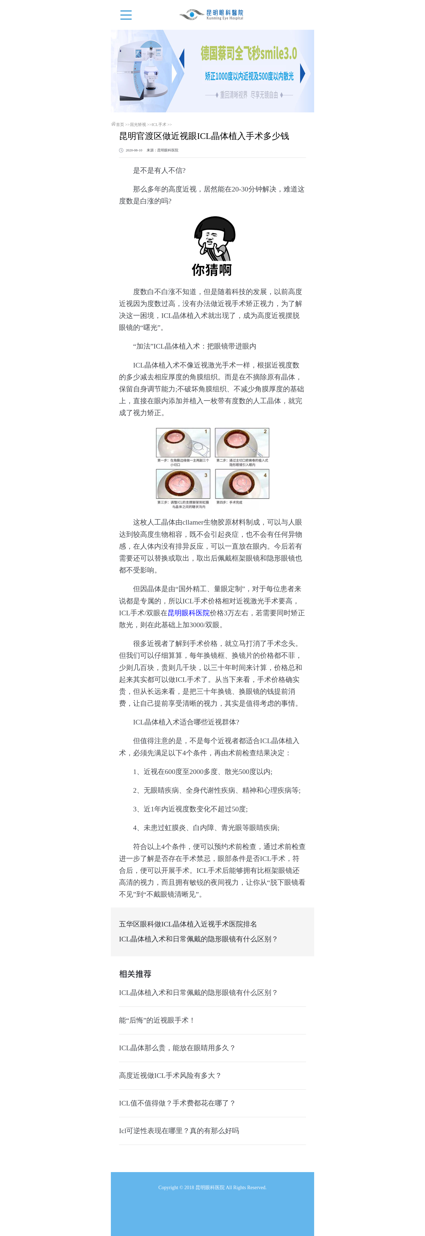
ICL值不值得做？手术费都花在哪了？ (177, 1103)
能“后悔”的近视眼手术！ (157, 1020)
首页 (120, 124)
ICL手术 (159, 124)
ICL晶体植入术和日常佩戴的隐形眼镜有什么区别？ (198, 939)
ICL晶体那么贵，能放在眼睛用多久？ (177, 1048)
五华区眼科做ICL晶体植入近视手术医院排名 (188, 924)
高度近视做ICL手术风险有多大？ (170, 1075)
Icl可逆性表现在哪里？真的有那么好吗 (179, 1131)
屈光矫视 (138, 124)
